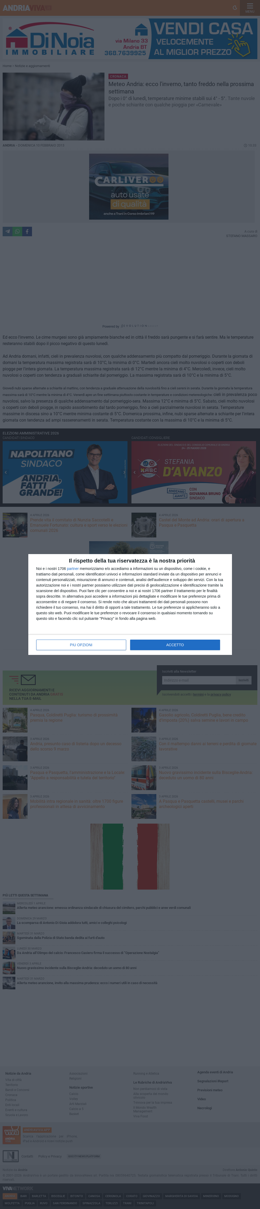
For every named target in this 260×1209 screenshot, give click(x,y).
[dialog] (130, 604)
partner (73, 568)
